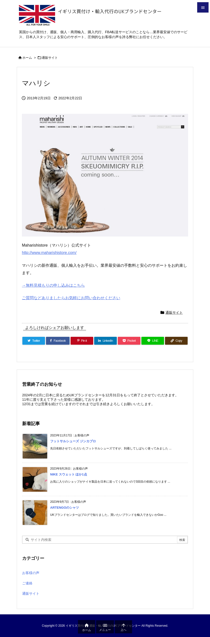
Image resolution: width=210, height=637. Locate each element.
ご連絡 (27, 583)
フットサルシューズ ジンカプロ (73, 441)
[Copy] (176, 341)
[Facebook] (58, 341)
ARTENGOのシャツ (64, 507)
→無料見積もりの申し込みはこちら (53, 285)
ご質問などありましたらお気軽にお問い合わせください (71, 298)
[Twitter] (33, 341)
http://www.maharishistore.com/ (49, 253)
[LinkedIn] (105, 341)
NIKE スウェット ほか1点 (68, 474)
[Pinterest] (82, 341)
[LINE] (152, 341)
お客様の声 (30, 573)
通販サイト (50, 57)
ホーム (27, 57)
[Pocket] (129, 341)
